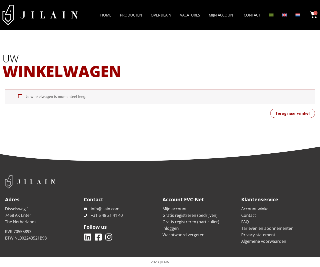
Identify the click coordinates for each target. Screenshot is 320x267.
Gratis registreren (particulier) (190, 222)
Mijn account (222, 14)
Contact (252, 14)
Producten (131, 14)
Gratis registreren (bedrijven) (190, 215)
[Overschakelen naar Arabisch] (271, 15)
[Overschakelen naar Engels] (284, 15)
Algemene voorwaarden (263, 241)
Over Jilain (161, 14)
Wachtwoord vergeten (183, 235)
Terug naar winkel (293, 113)
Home (105, 14)
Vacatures (190, 14)
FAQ (245, 222)
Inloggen (170, 228)
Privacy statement (258, 235)
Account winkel (255, 209)
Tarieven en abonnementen (267, 228)
